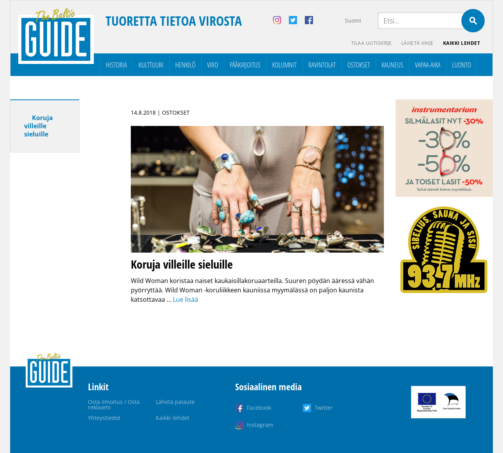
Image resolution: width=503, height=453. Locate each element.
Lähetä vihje (417, 43)
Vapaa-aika (427, 64)
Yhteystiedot (104, 417)
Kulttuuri (151, 64)
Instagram (260, 424)
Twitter (324, 407)
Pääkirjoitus (245, 64)
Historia (116, 64)
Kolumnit (284, 64)
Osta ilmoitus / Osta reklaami (114, 404)
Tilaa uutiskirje (371, 43)
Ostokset (358, 64)
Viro (212, 64)
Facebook (259, 407)
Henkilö (185, 64)
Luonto (461, 64)
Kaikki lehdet (461, 43)
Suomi (353, 20)
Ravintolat (322, 64)
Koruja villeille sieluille (38, 125)
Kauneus (392, 64)
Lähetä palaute (175, 401)
